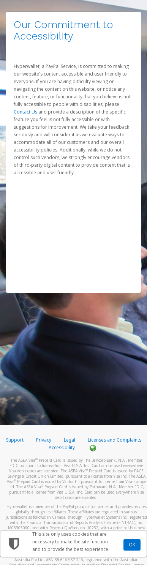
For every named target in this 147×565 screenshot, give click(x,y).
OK (132, 544)
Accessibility (62, 447)
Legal (69, 440)
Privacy (43, 440)
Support (15, 440)
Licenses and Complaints (114, 440)
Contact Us (26, 112)
